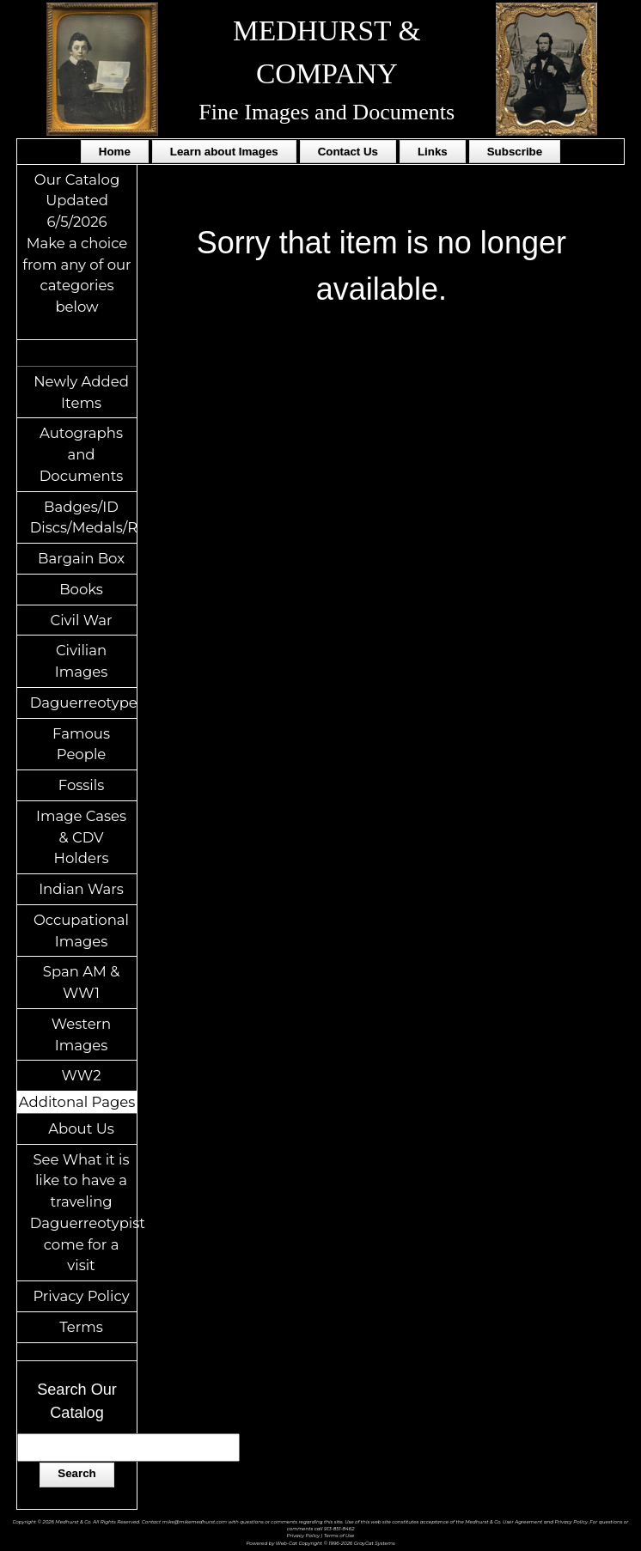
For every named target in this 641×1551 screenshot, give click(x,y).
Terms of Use (339, 1535)
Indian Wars (81, 888)
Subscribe (514, 151)
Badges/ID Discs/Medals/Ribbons (83, 517)
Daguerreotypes (83, 702)
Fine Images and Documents (326, 112)
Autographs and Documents (82, 454)
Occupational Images (81, 930)
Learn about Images (224, 151)
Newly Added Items (81, 392)
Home (115, 151)
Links (433, 151)
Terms (81, 1326)
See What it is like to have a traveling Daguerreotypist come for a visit (83, 1212)
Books (81, 589)
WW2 (81, 1075)
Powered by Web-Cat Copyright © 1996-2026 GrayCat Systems (320, 1543)
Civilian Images (81, 661)
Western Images (81, 1034)
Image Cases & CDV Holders (81, 837)
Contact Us (348, 151)
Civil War (81, 620)
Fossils (81, 785)
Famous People (81, 744)
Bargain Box (81, 558)
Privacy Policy (81, 1296)
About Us (81, 1128)
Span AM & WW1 (81, 982)
